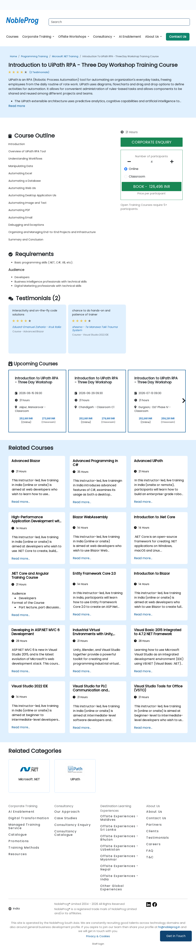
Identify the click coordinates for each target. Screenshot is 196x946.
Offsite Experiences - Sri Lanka (119, 828)
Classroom (137, 176)
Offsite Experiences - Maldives (119, 818)
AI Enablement (130, 36)
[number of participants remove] (130, 162)
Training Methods (23, 847)
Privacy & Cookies (98, 936)
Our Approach (67, 811)
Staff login (98, 943)
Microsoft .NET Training (65, 56)
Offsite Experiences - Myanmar (119, 858)
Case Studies (65, 818)
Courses (12, 36)
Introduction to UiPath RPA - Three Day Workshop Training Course (120, 56)
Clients (152, 831)
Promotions (18, 841)
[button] (182, 400)
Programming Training (34, 56)
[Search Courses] (119, 22)
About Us (152, 36)
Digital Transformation (28, 818)
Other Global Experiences (112, 887)
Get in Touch (175, 936)
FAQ (150, 850)
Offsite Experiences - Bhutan (119, 838)
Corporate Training (37, 36)
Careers (153, 844)
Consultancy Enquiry (72, 825)
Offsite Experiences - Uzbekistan (119, 848)
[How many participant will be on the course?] (151, 162)
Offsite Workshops (72, 36)
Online (133, 169)
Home (13, 56)
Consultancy (103, 36)
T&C (150, 857)
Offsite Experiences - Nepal (119, 868)
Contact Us (177, 36)
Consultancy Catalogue (65, 833)
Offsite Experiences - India (119, 878)
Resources (17, 854)
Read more (16, 106)
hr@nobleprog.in (169, 927)
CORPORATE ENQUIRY (152, 142)
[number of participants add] (173, 162)
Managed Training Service (24, 826)
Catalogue (17, 834)
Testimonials (157, 837)
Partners (154, 824)
